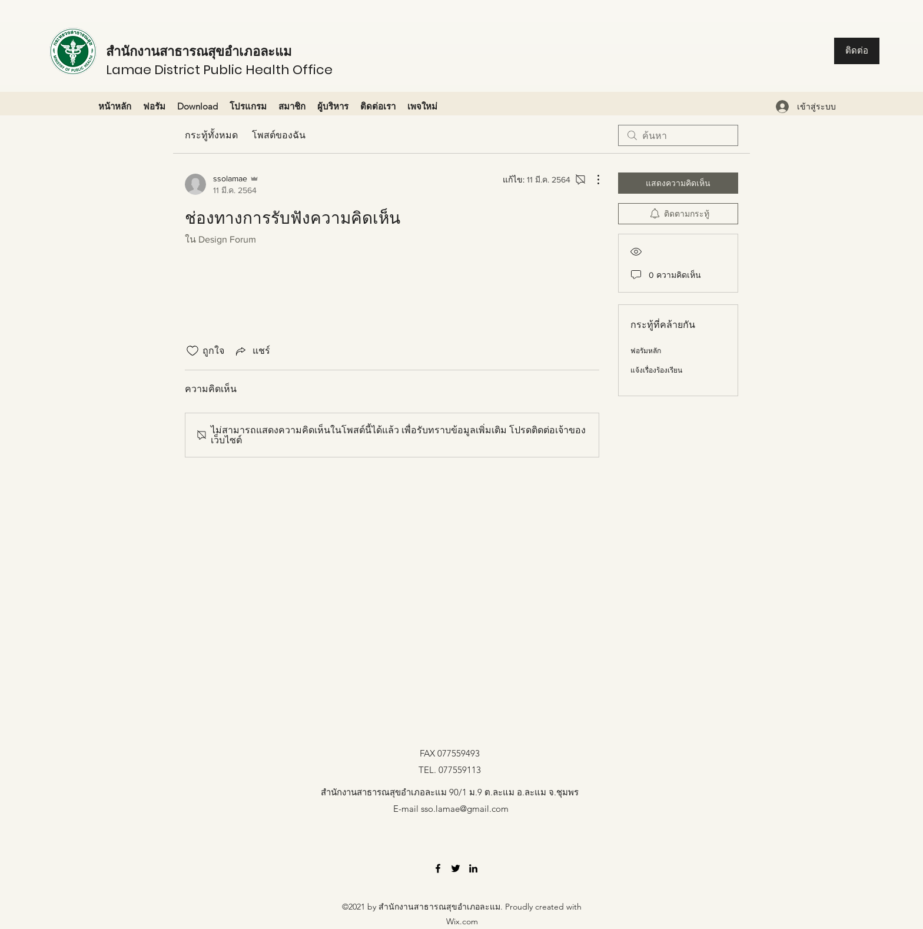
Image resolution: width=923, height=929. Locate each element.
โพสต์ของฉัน (279, 135)
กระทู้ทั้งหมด (211, 135)
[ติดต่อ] (856, 51)
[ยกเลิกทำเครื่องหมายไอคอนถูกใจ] (192, 351)
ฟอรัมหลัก (645, 351)
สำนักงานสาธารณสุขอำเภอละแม (199, 51)
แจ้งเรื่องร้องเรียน (656, 370)
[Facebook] (438, 868)
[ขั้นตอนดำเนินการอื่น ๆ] (592, 179)
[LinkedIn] (473, 868)
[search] (678, 135)
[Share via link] (252, 350)
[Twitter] (456, 868)
